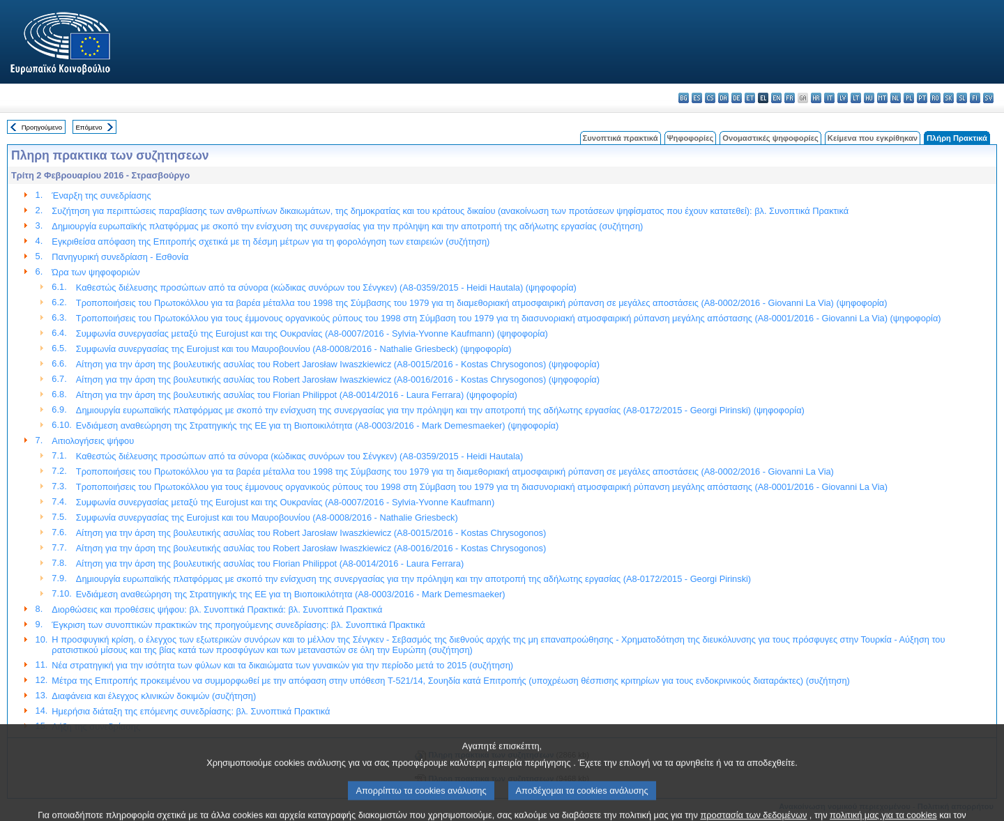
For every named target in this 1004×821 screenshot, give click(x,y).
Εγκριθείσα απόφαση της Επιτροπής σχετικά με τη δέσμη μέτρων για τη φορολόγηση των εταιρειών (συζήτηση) (270, 241)
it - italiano (829, 98)
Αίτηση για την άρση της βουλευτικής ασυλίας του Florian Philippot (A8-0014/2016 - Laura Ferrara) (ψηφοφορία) (296, 395)
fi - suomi (975, 98)
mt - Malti (882, 98)
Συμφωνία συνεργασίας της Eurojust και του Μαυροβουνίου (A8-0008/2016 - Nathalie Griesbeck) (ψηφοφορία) (294, 349)
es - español (697, 98)
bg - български (683, 98)
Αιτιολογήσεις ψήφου (93, 441)
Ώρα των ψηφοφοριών (95, 272)
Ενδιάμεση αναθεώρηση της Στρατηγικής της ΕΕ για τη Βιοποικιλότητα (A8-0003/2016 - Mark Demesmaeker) (290, 594)
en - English (776, 98)
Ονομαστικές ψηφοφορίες (770, 138)
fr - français (789, 98)
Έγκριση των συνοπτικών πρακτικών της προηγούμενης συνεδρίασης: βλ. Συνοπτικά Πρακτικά (238, 625)
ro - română (935, 98)
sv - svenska (988, 98)
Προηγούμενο (42, 127)
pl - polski (909, 98)
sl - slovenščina (962, 98)
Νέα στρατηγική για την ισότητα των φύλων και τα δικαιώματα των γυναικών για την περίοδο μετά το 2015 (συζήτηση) (282, 665)
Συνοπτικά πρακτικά (620, 138)
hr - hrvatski (816, 98)
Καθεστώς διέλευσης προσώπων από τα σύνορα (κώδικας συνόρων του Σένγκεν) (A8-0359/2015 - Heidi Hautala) (299, 456)
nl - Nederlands (895, 98)
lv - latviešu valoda (842, 98)
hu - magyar (869, 98)
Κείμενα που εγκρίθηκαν (873, 138)
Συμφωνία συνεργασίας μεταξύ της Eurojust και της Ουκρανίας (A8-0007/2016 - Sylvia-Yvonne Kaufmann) (285, 502)
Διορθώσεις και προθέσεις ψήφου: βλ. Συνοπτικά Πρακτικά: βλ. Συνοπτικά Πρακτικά (217, 609)
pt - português (922, 98)
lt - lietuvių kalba (856, 98)
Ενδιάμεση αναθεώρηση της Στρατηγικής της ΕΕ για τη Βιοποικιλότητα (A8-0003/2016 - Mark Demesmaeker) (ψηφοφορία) (317, 425)
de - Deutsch (736, 98)
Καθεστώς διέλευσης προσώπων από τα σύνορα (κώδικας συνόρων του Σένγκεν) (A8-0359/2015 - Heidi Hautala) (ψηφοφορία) (326, 287)
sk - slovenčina (948, 98)
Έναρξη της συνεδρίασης (101, 195)
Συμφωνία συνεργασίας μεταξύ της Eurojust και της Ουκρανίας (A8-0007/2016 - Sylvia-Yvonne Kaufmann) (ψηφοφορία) (312, 333)
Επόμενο (88, 127)
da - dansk (723, 98)
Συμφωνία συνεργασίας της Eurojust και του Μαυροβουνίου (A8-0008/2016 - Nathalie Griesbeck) (267, 517)
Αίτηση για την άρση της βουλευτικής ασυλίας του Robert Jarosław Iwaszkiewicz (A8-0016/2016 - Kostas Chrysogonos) (311, 548)
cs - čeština (710, 98)
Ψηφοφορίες (690, 138)
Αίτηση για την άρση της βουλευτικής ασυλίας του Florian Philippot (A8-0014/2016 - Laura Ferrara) (270, 563)
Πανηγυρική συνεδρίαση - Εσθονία (120, 257)
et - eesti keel (750, 98)
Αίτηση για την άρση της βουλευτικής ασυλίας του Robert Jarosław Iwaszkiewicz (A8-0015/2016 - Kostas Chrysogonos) (311, 533)
